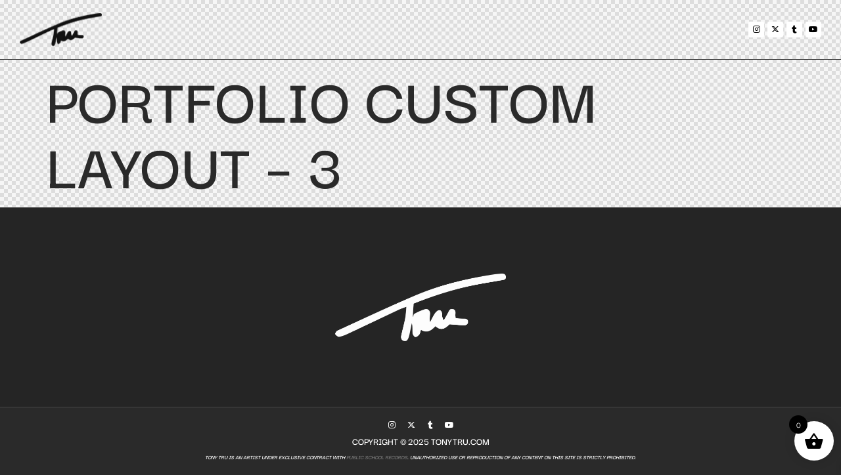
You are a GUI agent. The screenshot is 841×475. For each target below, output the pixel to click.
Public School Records (376, 457)
